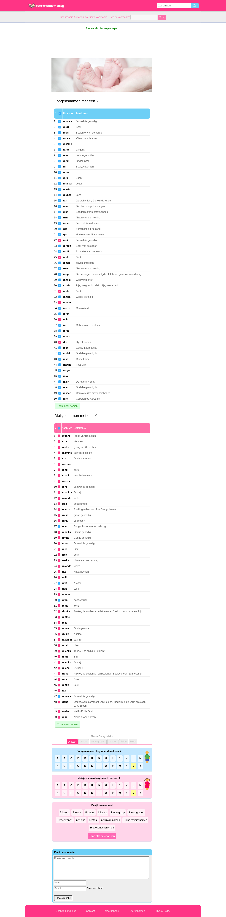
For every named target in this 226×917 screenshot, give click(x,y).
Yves (65, 155)
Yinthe (65, 537)
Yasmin (66, 475)
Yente (65, 291)
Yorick (66, 138)
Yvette (65, 447)
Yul (64, 325)
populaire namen (110, 820)
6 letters (102, 812)
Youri (65, 127)
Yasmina (67, 492)
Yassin (66, 189)
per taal (93, 820)
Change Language (66, 911)
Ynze (65, 217)
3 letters (64, 812)
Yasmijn (66, 662)
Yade (64, 717)
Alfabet (72, 741)
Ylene (65, 702)
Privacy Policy (162, 911)
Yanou (65, 543)
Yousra (66, 481)
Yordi (65, 251)
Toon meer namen (67, 406)
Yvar (65, 212)
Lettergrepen (98, 741)
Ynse (65, 268)
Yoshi (65, 347)
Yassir (66, 285)
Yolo (65, 376)
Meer (133, 741)
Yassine (67, 144)
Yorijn (65, 313)
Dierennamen (137, 911)
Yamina (66, 594)
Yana (64, 458)
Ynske (65, 560)
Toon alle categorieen (102, 836)
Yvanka (66, 509)
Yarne (65, 172)
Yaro (65, 178)
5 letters (89, 812)
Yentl (65, 257)
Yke (64, 342)
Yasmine (67, 453)
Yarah (65, 645)
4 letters (77, 812)
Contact (90, 911)
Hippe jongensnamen (102, 827)
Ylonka (66, 611)
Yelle (65, 319)
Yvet (64, 583)
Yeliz (64, 622)
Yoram (66, 223)
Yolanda (66, 498)
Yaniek (66, 353)
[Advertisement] (37, 70)
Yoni (65, 240)
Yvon (64, 600)
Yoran (65, 161)
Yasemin (67, 639)
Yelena (66, 668)
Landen (113, 741)
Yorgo (66, 370)
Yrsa (64, 554)
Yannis (66, 280)
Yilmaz (66, 263)
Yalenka (66, 651)
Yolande (66, 566)
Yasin (65, 381)
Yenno (66, 336)
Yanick (66, 296)
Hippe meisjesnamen (135, 820)
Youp (65, 274)
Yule (65, 398)
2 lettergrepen (136, 812)
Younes (66, 195)
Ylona (65, 673)
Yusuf (65, 206)
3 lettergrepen (65, 820)
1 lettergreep (118, 812)
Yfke (64, 503)
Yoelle (65, 711)
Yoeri (65, 132)
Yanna (65, 628)
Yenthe (66, 302)
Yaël (64, 577)
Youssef (67, 183)
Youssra (66, 464)
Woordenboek (112, 911)
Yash (65, 359)
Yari (64, 200)
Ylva (64, 588)
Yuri (64, 166)
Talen (124, 741)
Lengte (83, 741)
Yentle (65, 685)
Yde (64, 229)
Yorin (65, 330)
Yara (64, 441)
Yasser (66, 393)
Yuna (64, 520)
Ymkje (65, 634)
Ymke (65, 515)
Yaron (65, 149)
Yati (64, 690)
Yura (64, 679)
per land (80, 820)
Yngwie (66, 364)
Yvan (65, 387)
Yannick (67, 121)
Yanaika (66, 532)
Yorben (66, 246)
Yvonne (66, 436)
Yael (64, 549)
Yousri (66, 308)
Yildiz (65, 656)
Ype (64, 234)
